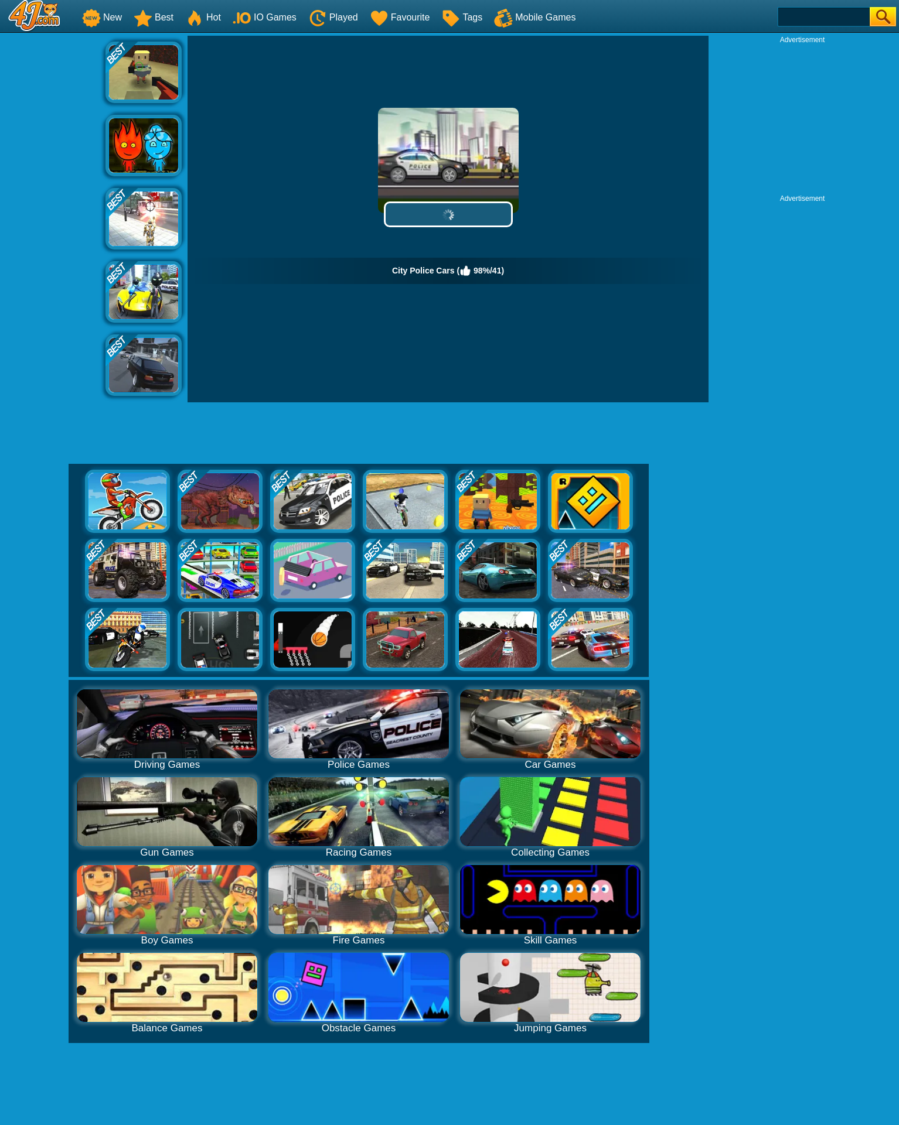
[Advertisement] (53, 211)
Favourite (400, 17)
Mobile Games (535, 17)
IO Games (265, 17)
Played (333, 17)
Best (153, 17)
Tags (461, 17)
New (102, 17)
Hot (203, 17)
